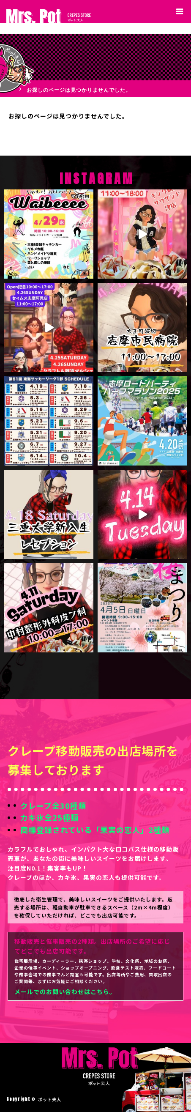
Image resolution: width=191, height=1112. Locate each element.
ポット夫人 (49, 1099)
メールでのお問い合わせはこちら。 (65, 991)
